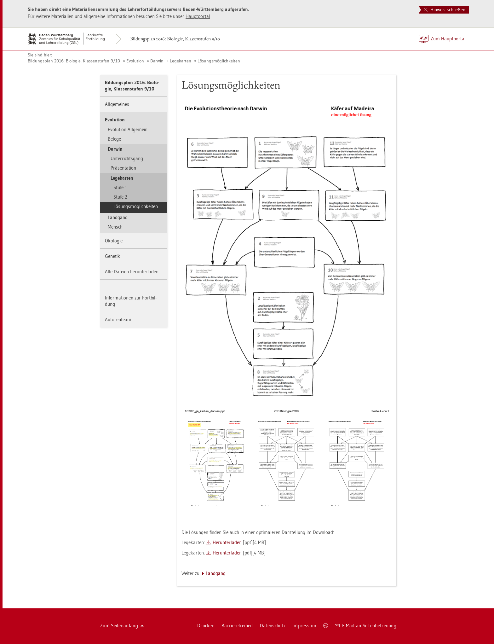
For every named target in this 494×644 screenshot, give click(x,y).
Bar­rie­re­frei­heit (237, 626)
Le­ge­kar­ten (180, 61)
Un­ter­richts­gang (127, 158)
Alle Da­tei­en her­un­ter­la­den (131, 272)
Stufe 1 (120, 187)
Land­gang (118, 217)
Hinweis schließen (444, 10)
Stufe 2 (120, 197)
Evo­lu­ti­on (135, 61)
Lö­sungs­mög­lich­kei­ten (219, 61)
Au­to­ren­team (118, 319)
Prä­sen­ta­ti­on (123, 168)
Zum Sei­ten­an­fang (122, 626)
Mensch (115, 227)
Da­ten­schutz (272, 626)
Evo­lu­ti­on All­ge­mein (127, 129)
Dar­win (157, 61)
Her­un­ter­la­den (227, 542)
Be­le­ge (114, 139)
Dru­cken (206, 626)
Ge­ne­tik (112, 256)
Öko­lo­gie (114, 241)
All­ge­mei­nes (117, 104)
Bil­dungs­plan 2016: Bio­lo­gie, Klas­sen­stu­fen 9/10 (175, 38)
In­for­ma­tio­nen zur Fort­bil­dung (131, 301)
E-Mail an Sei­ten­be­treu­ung (365, 626)
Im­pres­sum (304, 626)
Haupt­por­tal (198, 16)
